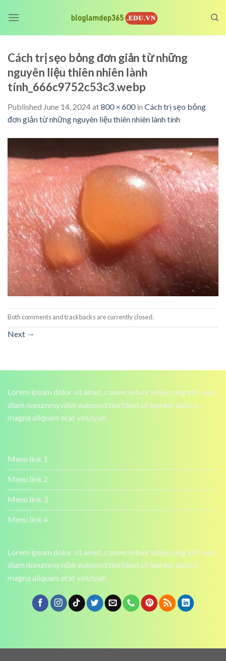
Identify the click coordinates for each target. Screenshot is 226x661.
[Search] (214, 17)
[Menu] (14, 17)
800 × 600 (118, 106)
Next (21, 334)
